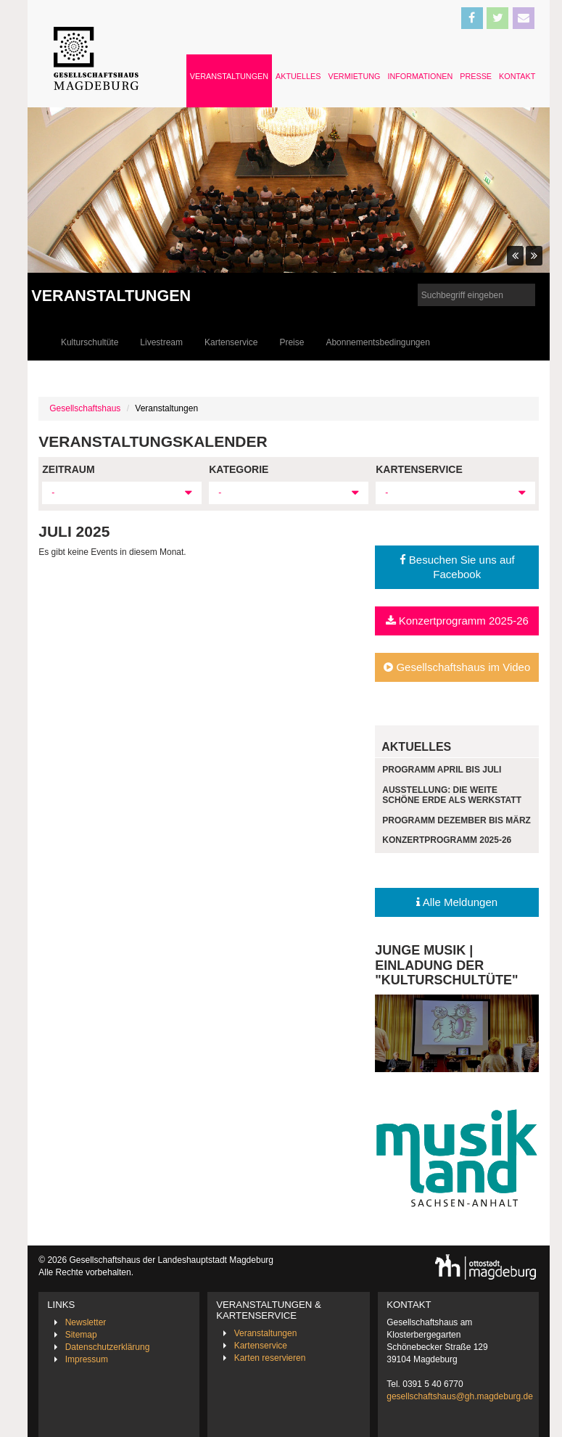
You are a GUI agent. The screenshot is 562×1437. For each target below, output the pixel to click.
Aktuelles (298, 76)
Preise (291, 342)
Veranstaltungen (229, 76)
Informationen (420, 76)
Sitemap (81, 1335)
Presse (476, 76)
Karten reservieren (270, 1358)
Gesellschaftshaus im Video (457, 667)
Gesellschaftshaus (84, 408)
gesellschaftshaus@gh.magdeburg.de (460, 1396)
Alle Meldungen (456, 902)
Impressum (86, 1359)
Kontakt (517, 76)
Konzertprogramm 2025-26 (457, 620)
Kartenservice (230, 342)
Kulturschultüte (89, 342)
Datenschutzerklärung (107, 1347)
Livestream (161, 342)
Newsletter (86, 1322)
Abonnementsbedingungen (377, 342)
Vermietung (354, 76)
